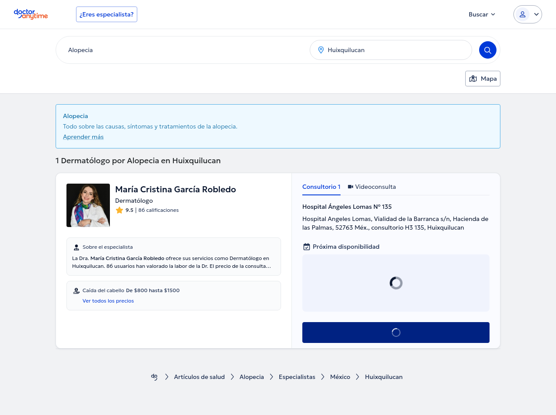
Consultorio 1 (321, 187)
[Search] (487, 50)
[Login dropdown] (527, 14)
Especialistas (297, 377)
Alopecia (252, 377)
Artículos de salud (198, 377)
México (341, 377)
